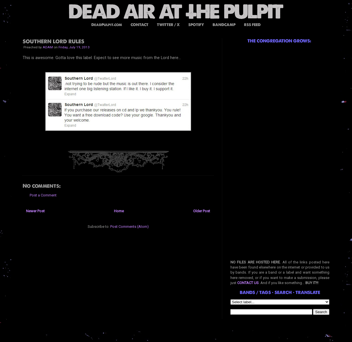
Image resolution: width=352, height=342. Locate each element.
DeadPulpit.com (106, 24)
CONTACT (139, 24)
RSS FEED (252, 24)
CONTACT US (248, 283)
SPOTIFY (196, 24)
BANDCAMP (224, 24)
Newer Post (35, 211)
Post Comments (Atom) (129, 226)
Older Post (201, 211)
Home (119, 211)
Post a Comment (43, 195)
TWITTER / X (168, 24)
